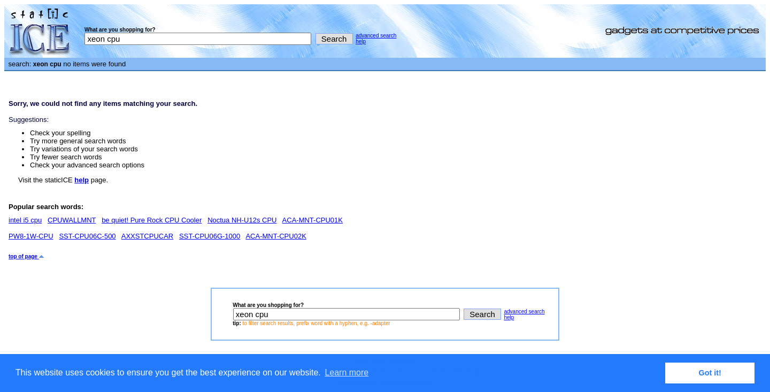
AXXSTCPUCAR (147, 236)
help (361, 41)
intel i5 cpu (25, 220)
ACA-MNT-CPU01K (312, 220)
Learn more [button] (346, 372)
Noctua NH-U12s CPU (241, 220)
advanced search (376, 36)
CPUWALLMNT (72, 220)
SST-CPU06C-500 (87, 236)
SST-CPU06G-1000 (209, 236)
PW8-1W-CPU (31, 236)
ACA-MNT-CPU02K (275, 236)
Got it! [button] (710, 372)
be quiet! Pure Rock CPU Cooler (152, 220)
